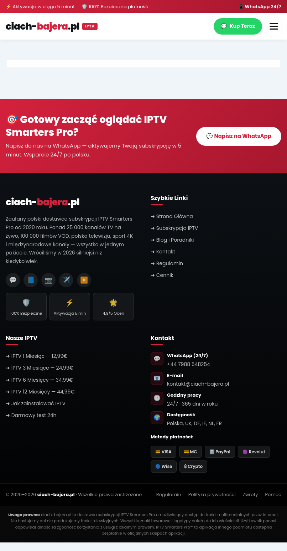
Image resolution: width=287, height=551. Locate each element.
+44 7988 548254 (188, 364)
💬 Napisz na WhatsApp (238, 136)
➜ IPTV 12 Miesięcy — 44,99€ (40, 391)
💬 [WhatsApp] (13, 280)
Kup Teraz (238, 26)
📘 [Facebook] (31, 280)
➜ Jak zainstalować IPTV (36, 403)
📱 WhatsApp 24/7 (259, 6)
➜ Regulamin (167, 263)
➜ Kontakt (163, 251)
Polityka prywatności (212, 494)
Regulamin (168, 494)
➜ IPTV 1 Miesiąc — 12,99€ (36, 356)
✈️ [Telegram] (66, 280)
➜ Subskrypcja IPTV (174, 228)
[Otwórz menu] (273, 26)
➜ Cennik (162, 275)
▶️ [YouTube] (84, 280)
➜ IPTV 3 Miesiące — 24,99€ (39, 367)
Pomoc (273, 494)
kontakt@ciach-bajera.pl (198, 383)
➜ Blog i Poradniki (172, 239)
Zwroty (250, 494)
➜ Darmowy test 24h (31, 415)
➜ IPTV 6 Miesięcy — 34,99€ (39, 379)
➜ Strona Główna (172, 216)
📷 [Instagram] (48, 280)
